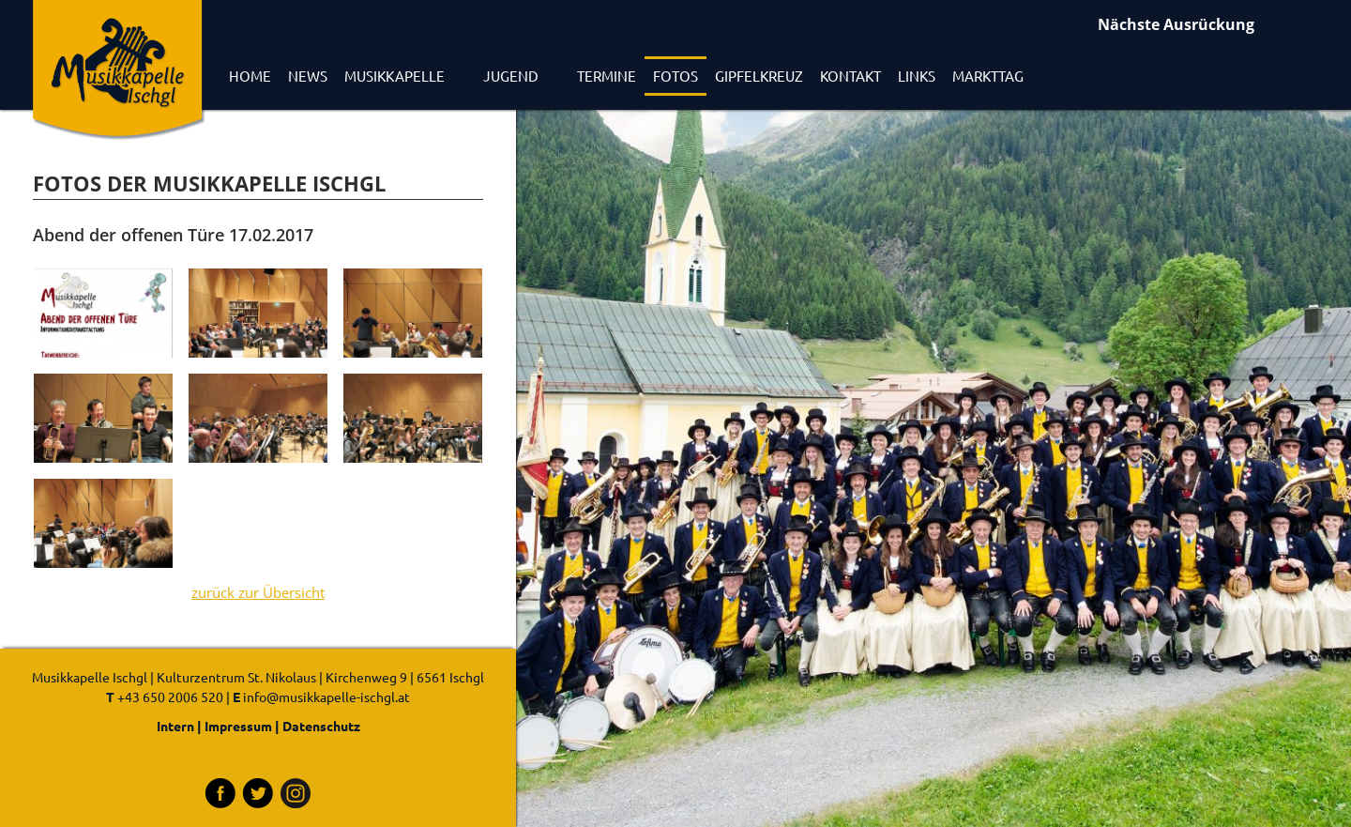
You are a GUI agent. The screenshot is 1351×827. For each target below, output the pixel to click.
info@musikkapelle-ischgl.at (326, 696)
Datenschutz (321, 725)
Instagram (296, 793)
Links (916, 75)
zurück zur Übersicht (258, 593)
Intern (175, 725)
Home (250, 75)
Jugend (511, 75)
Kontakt (850, 75)
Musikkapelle (394, 75)
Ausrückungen (1215, 26)
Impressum (238, 725)
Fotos (675, 75)
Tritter (258, 793)
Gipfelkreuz (759, 75)
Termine (606, 75)
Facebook (220, 793)
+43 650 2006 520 (170, 696)
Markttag (988, 75)
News (307, 75)
